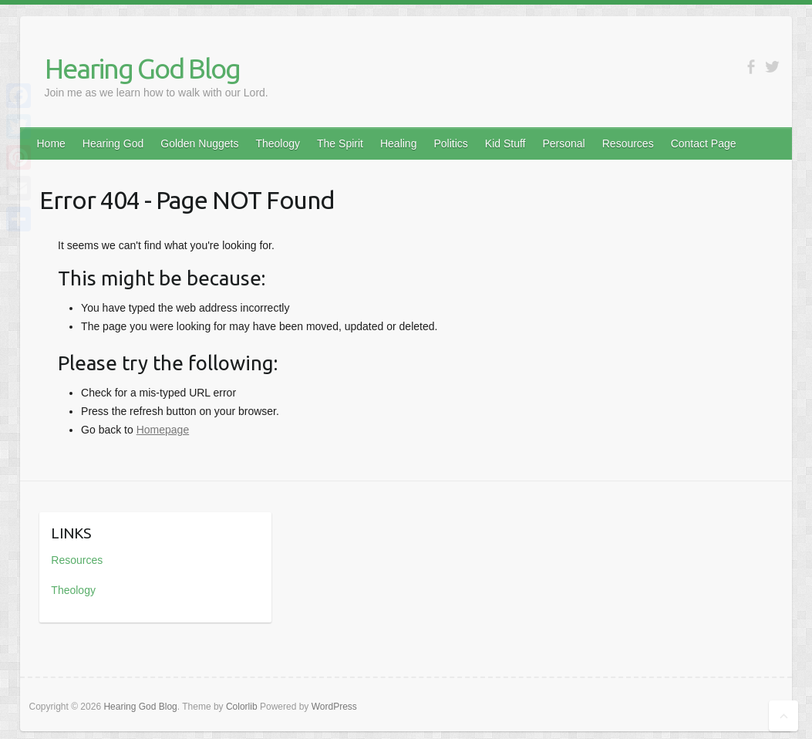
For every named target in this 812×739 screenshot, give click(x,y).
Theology (277, 143)
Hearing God (113, 143)
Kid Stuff (505, 143)
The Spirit (340, 143)
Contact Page (703, 143)
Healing (398, 143)
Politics (450, 143)
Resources (628, 143)
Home (51, 143)
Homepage (163, 429)
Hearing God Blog (142, 68)
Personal (563, 143)
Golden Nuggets (199, 143)
